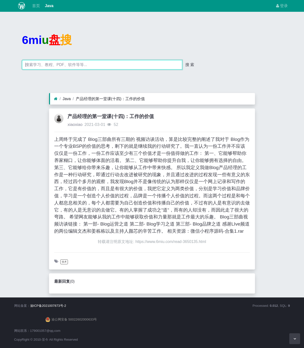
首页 (35, 6)
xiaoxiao (74, 124)
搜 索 (189, 65)
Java (48, 6)
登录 (282, 6)
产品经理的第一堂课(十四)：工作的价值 (110, 99)
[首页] (56, 99)
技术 (64, 261)
